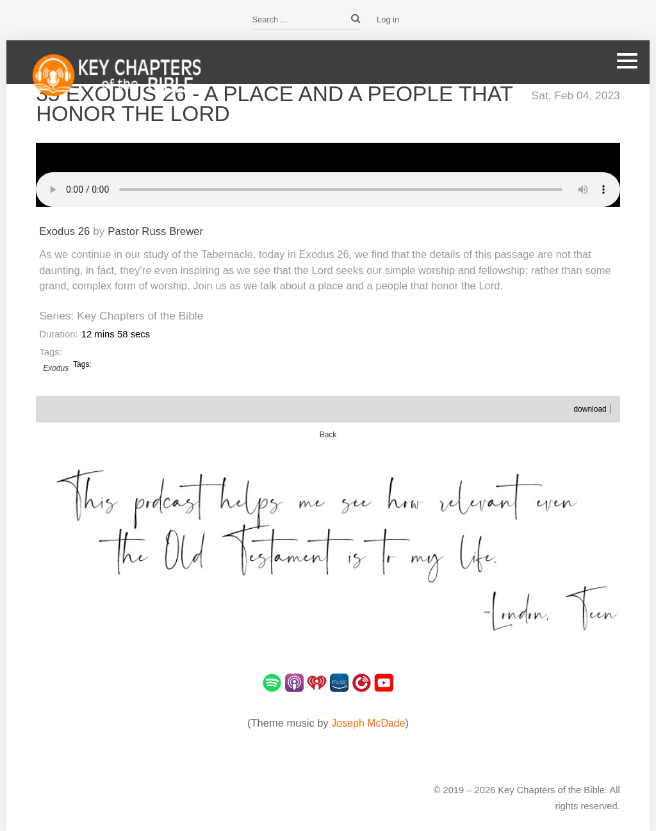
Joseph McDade (368, 722)
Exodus (56, 366)
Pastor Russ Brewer (159, 229)
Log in (388, 19)
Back (328, 433)
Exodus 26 (65, 229)
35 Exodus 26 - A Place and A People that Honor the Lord (252, 103)
